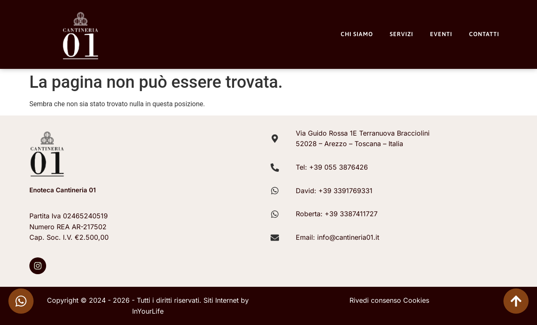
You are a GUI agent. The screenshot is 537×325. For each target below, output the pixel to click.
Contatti (484, 34)
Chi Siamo (357, 34)
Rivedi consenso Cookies (389, 300)
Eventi (441, 34)
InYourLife (148, 311)
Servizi (401, 34)
